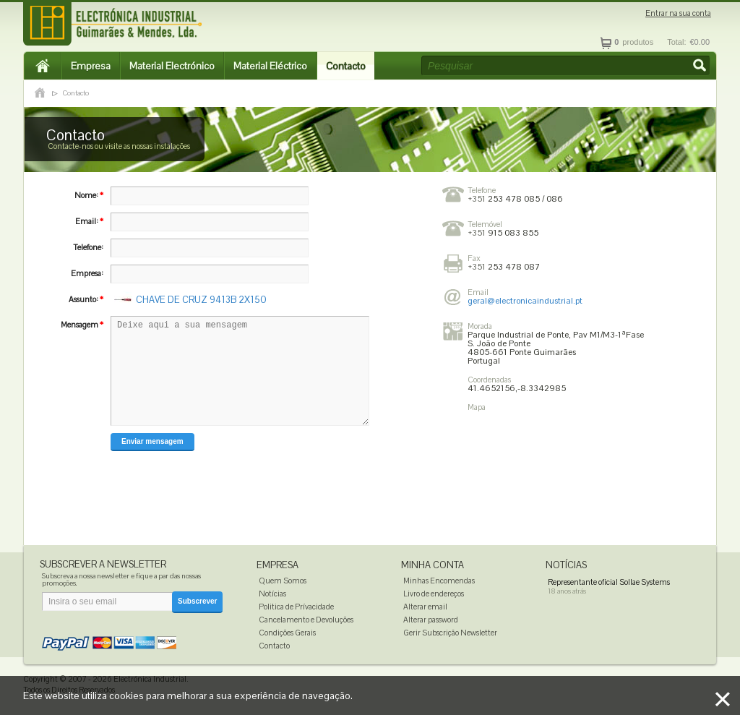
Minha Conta (432, 565)
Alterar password (430, 620)
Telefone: (88, 247)
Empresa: (87, 273)
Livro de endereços (433, 593)
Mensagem (82, 325)
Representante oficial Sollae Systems (609, 582)
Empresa (91, 65)
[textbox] (565, 66)
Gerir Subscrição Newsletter (450, 633)
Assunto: (86, 299)
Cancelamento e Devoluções (306, 620)
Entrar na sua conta (678, 13)
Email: (89, 221)
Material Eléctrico (270, 65)
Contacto (346, 65)
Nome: (88, 195)
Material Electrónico (172, 65)
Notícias (272, 593)
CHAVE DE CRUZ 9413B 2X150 (201, 300)
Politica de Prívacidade (296, 606)
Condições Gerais (287, 633)
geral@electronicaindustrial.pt (525, 301)
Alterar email (425, 606)
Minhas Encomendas (439, 580)
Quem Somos (282, 580)
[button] (701, 66)
